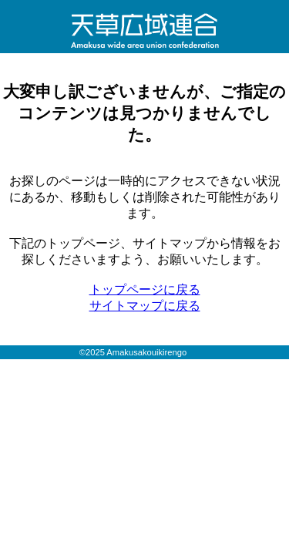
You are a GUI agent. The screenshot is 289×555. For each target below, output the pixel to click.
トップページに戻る (144, 289)
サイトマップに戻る (144, 305)
